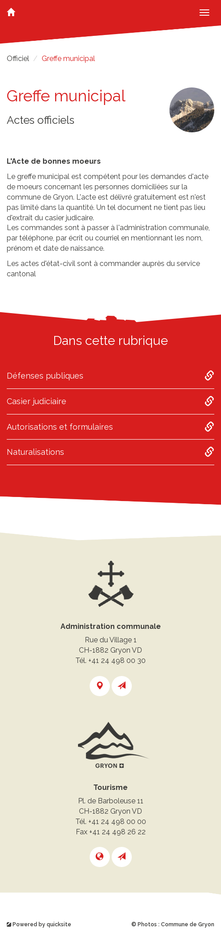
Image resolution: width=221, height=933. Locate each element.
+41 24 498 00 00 (117, 821)
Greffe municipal (68, 58)
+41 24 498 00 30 (117, 660)
